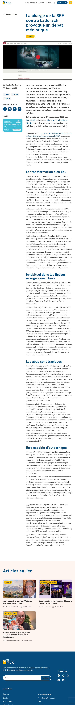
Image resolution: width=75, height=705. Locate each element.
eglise (8, 98)
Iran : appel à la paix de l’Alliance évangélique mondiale (17, 602)
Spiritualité (52, 582)
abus (7, 94)
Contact (48, 3)
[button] (70, 2)
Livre (14, 613)
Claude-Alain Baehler (13, 85)
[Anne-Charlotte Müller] (4, 640)
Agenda (41, 3)
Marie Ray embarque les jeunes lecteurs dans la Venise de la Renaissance (17, 634)
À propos (6, 694)
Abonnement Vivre (44, 694)
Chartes (5, 698)
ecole (16, 94)
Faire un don (7, 701)
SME (39, 701)
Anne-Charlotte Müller (12, 640)
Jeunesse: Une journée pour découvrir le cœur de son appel (53, 602)
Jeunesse (44, 582)
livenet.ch (30, 120)
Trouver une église (31, 3)
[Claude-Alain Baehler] (4, 85)
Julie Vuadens (46, 607)
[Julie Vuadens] (40, 606)
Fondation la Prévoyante (46, 698)
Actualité (30, 36)
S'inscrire (45, 678)
